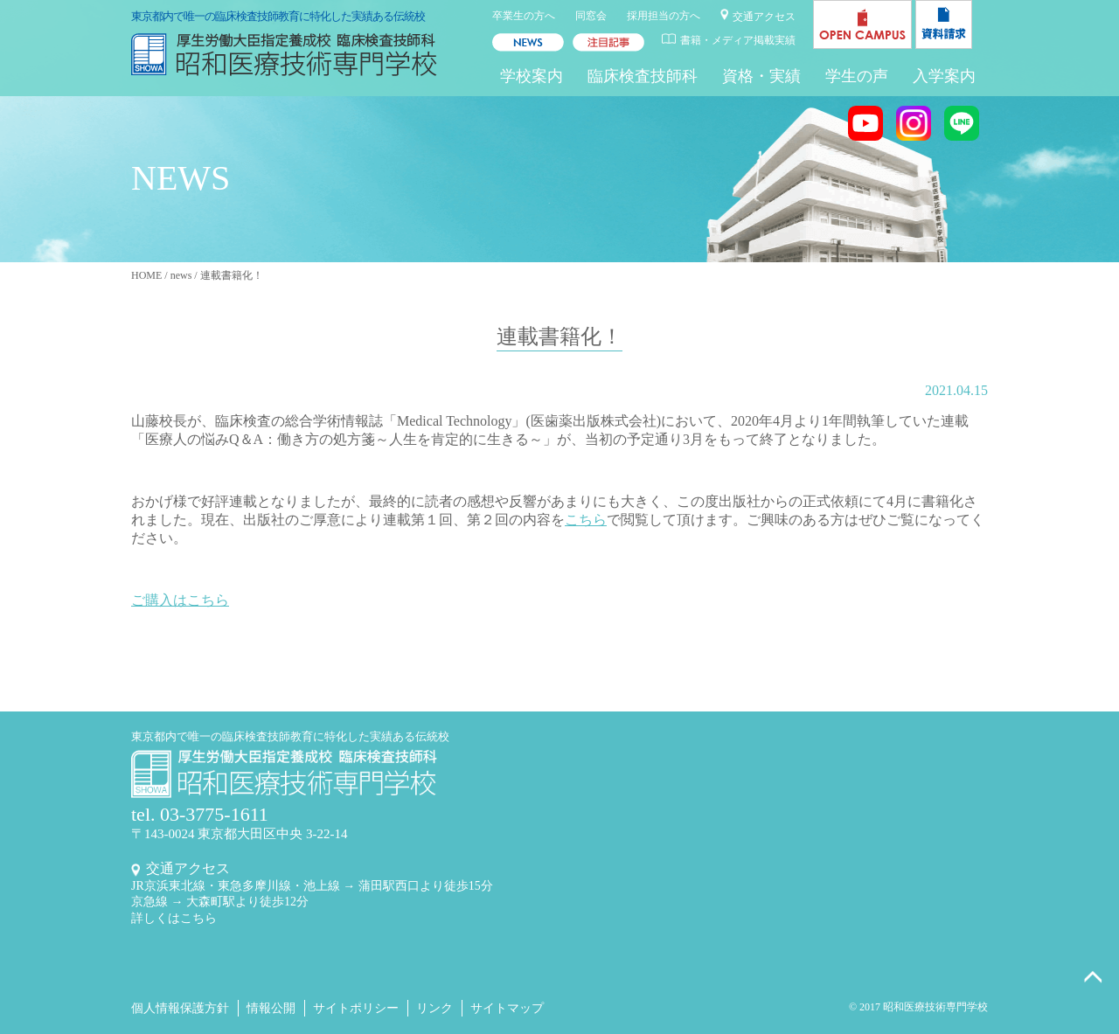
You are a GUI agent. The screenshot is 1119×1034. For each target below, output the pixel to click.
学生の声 (856, 76)
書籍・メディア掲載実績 (738, 40)
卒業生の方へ (523, 16)
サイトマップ (507, 1008)
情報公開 (271, 1008)
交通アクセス (764, 16)
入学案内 (944, 76)
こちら (586, 519)
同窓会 (591, 16)
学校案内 (531, 76)
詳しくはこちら (174, 918)
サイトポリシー (356, 1008)
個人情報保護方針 (180, 1008)
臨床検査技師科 (642, 76)
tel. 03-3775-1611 (199, 814)
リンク (434, 1008)
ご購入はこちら (180, 600)
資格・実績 (761, 76)
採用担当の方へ (663, 16)
